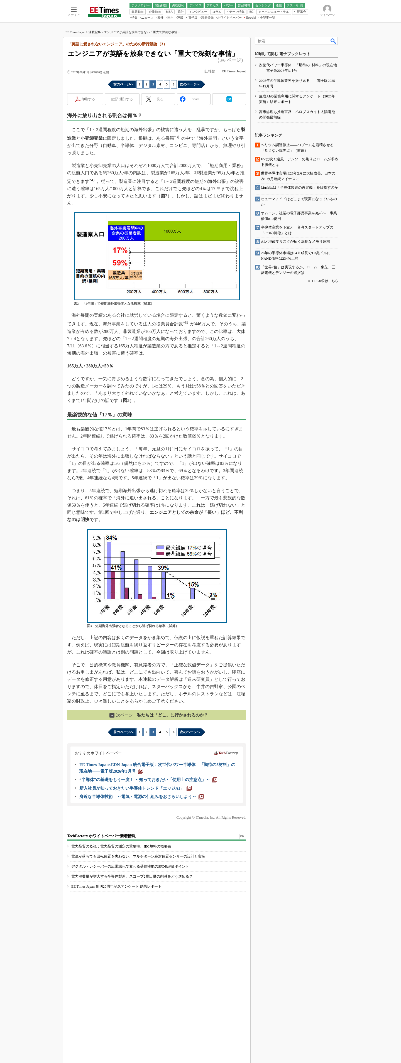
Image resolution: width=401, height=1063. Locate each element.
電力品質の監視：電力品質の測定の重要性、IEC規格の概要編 (121, 846)
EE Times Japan (75, 32)
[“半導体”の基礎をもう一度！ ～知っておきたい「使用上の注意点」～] (148, 779)
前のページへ (123, 84)
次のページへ (190, 84)
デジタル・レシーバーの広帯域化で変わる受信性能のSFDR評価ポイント (130, 866)
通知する (126, 99)
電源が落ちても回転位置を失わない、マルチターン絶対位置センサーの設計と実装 (138, 856)
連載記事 (95, 32)
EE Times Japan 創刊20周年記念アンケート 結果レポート (116, 886)
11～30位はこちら (325, 281)
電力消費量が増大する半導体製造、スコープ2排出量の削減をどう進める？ (132, 876)
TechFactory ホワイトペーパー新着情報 (101, 836)
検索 (333, 41)
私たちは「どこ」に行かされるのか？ (158, 715)
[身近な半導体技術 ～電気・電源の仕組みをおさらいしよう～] (141, 796)
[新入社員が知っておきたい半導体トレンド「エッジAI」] (135, 788)
